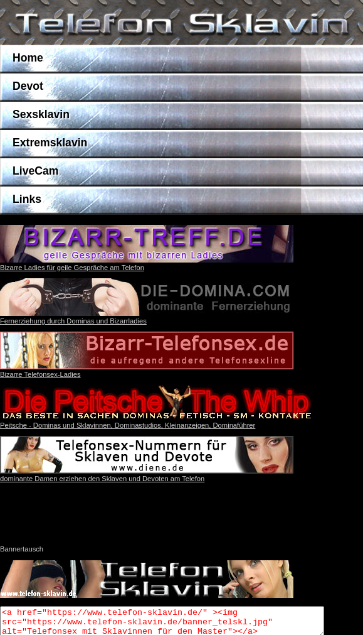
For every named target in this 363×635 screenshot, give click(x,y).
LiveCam (35, 171)
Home (28, 58)
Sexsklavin (41, 114)
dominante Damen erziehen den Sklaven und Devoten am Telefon (146, 474)
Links (27, 199)
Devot (28, 86)
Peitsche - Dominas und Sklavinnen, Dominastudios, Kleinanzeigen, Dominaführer (127, 425)
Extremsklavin (50, 142)
